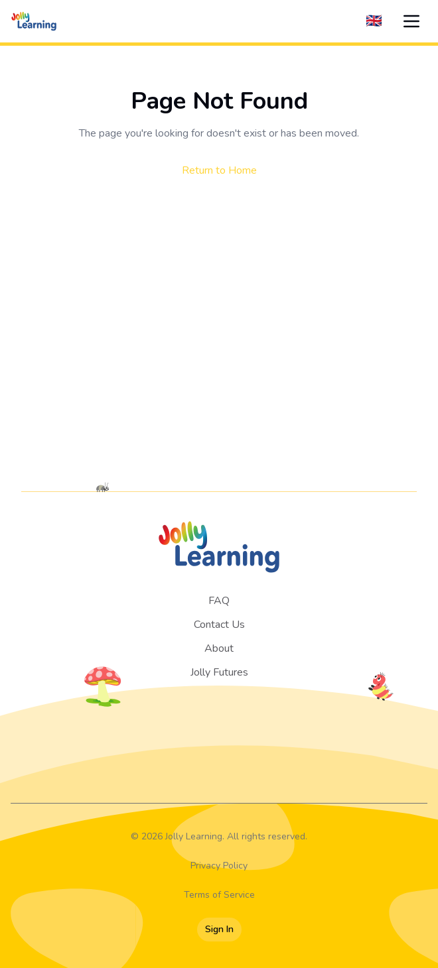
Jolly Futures (219, 672)
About (219, 648)
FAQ (219, 600)
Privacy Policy (219, 865)
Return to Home (219, 170)
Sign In (219, 929)
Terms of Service (219, 894)
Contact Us (219, 624)
